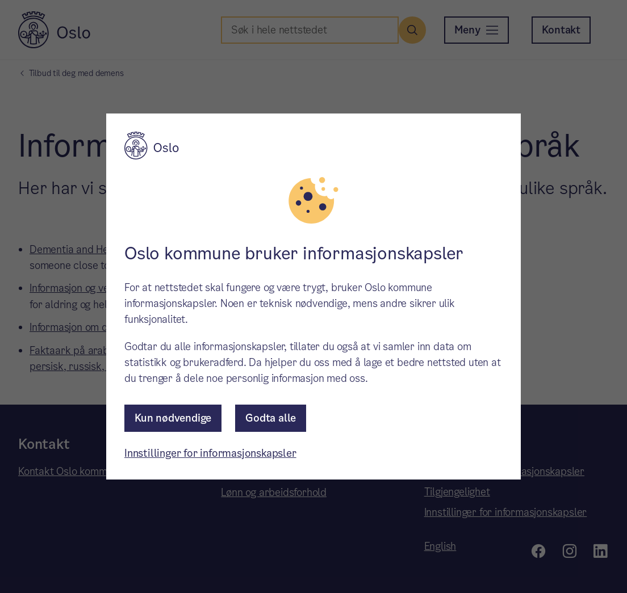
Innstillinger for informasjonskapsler (210, 453)
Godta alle (270, 418)
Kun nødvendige (173, 418)
